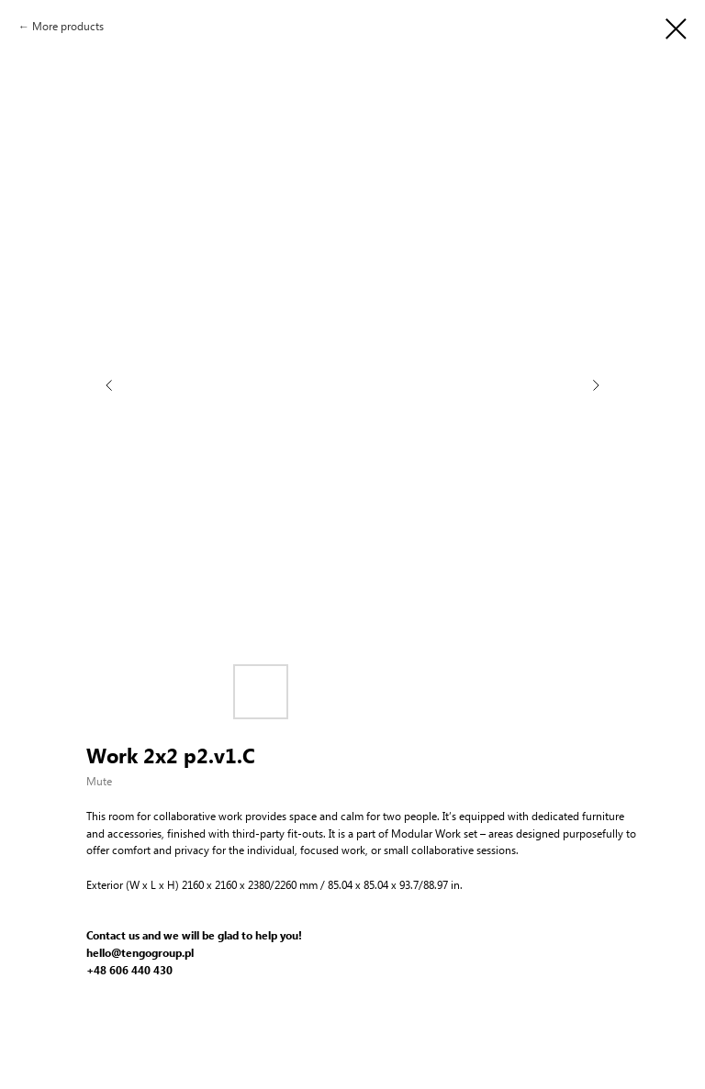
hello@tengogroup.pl (140, 953)
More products (68, 26)
